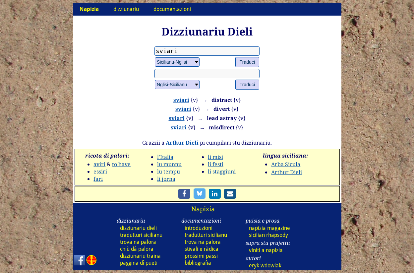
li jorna (166, 178)
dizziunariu (126, 9)
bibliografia (198, 263)
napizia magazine (269, 228)
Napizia (203, 208)
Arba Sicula (285, 164)
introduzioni (198, 228)
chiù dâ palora (136, 249)
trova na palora (138, 242)
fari (98, 178)
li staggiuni (222, 171)
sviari (181, 99)
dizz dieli (138, 228)
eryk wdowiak (265, 265)
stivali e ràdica (201, 249)
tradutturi (141, 235)
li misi (215, 157)
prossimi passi (201, 256)
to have (121, 164)
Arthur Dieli (182, 142)
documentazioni (172, 9)
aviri (99, 164)
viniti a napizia (266, 250)
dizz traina (140, 256)
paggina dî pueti (138, 263)
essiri (100, 171)
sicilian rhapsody (268, 235)
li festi (215, 164)
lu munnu (169, 164)
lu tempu (168, 171)
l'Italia (165, 157)
